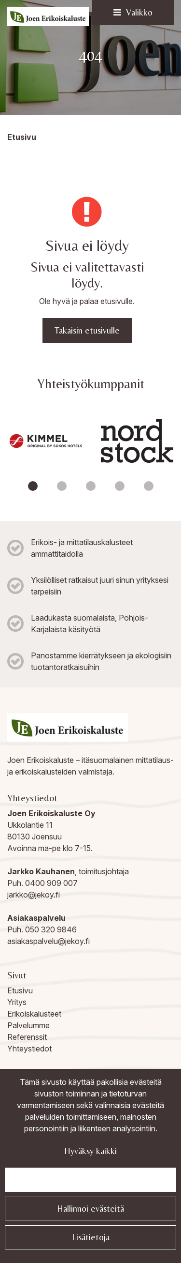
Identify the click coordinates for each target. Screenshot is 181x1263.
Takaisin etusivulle (87, 330)
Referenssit (27, 1037)
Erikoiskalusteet (34, 1014)
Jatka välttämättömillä (91, 1179)
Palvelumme (28, 1025)
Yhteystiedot (29, 1048)
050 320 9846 (51, 929)
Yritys (17, 1002)
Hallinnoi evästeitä (90, 1208)
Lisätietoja (91, 1237)
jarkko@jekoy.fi (33, 894)
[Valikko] (133, 12)
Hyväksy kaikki (90, 1151)
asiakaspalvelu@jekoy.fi (48, 941)
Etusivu (20, 990)
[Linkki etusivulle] (48, 16)
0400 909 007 (51, 883)
